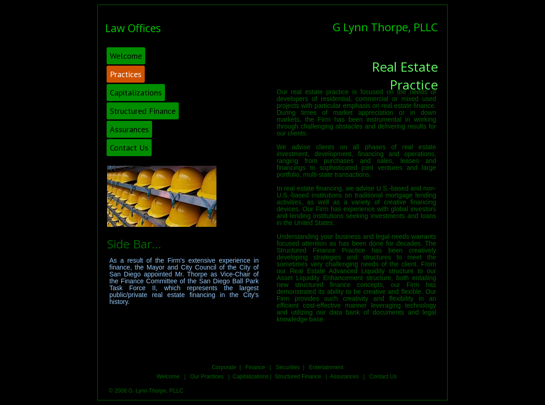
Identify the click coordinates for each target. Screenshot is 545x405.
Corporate (225, 367)
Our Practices (205, 376)
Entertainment (326, 367)
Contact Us (383, 376)
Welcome (170, 376)
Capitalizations (250, 376)
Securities (288, 367)
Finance (255, 367)
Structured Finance (298, 376)
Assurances (345, 376)
